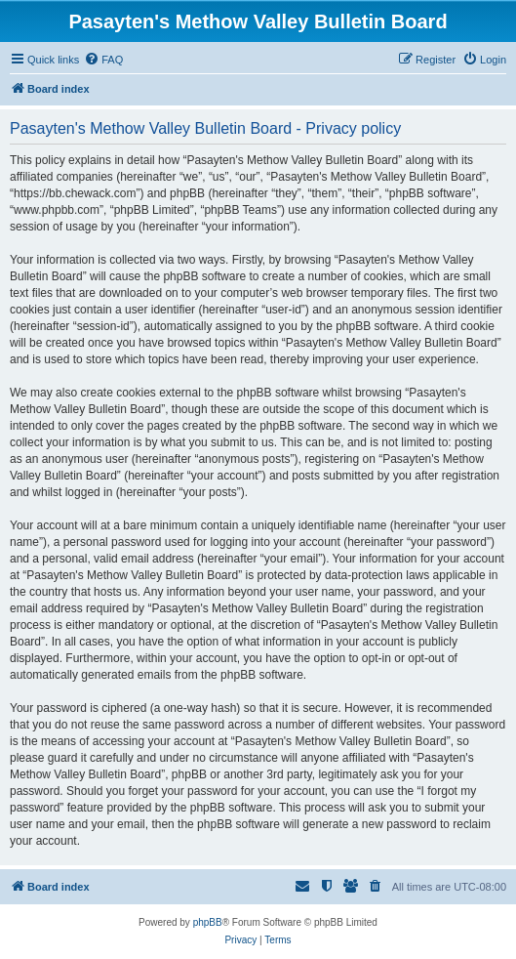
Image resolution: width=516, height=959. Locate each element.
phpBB (207, 922)
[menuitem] (103, 59)
